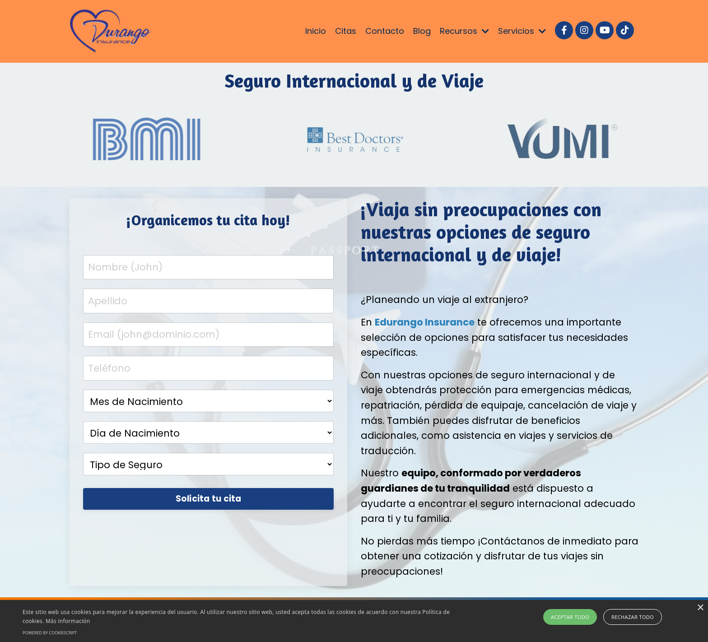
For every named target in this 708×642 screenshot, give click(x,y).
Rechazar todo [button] (632, 617)
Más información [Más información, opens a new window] (68, 621)
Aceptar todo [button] (570, 617)
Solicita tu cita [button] (209, 499)
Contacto (384, 31)
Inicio (315, 31)
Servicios (522, 31)
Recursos (464, 31)
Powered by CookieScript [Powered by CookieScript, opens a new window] (50, 633)
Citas (345, 31)
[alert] (354, 621)
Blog (422, 31)
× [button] (700, 608)
